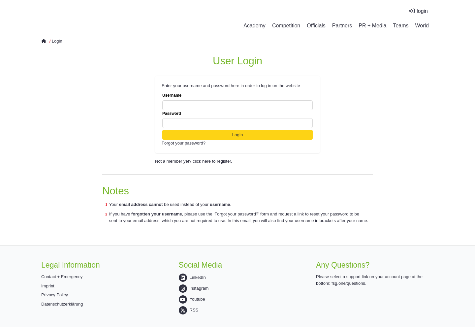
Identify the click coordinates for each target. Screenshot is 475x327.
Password (237, 119)
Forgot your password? (184, 143)
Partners (342, 25)
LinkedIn (192, 277)
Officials (316, 25)
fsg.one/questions (348, 283)
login (422, 11)
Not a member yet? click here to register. (193, 161)
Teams (400, 25)
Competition (286, 25)
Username (237, 101)
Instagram (194, 288)
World (422, 25)
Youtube (192, 299)
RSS (189, 310)
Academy (254, 25)
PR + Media (372, 25)
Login (57, 41)
